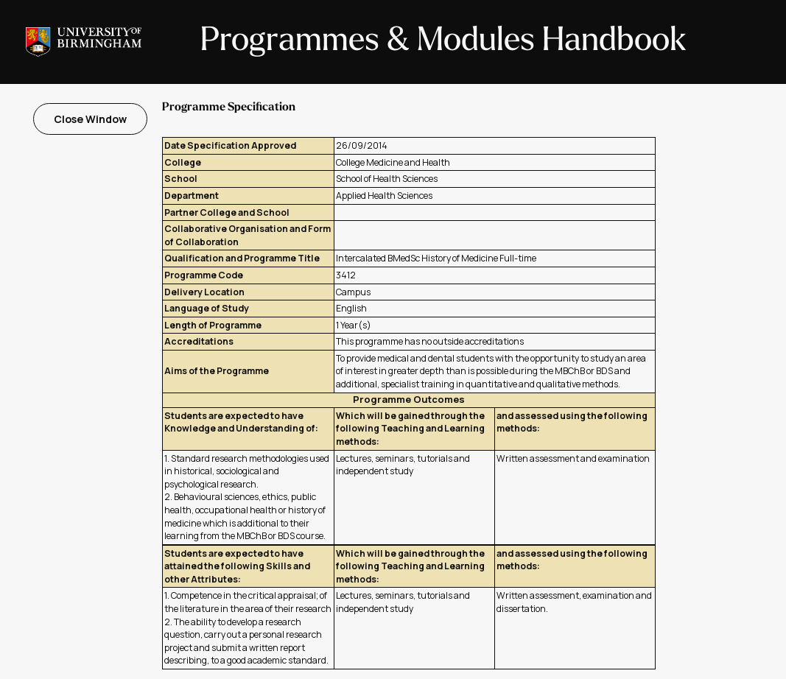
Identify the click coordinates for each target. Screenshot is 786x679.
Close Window (90, 119)
